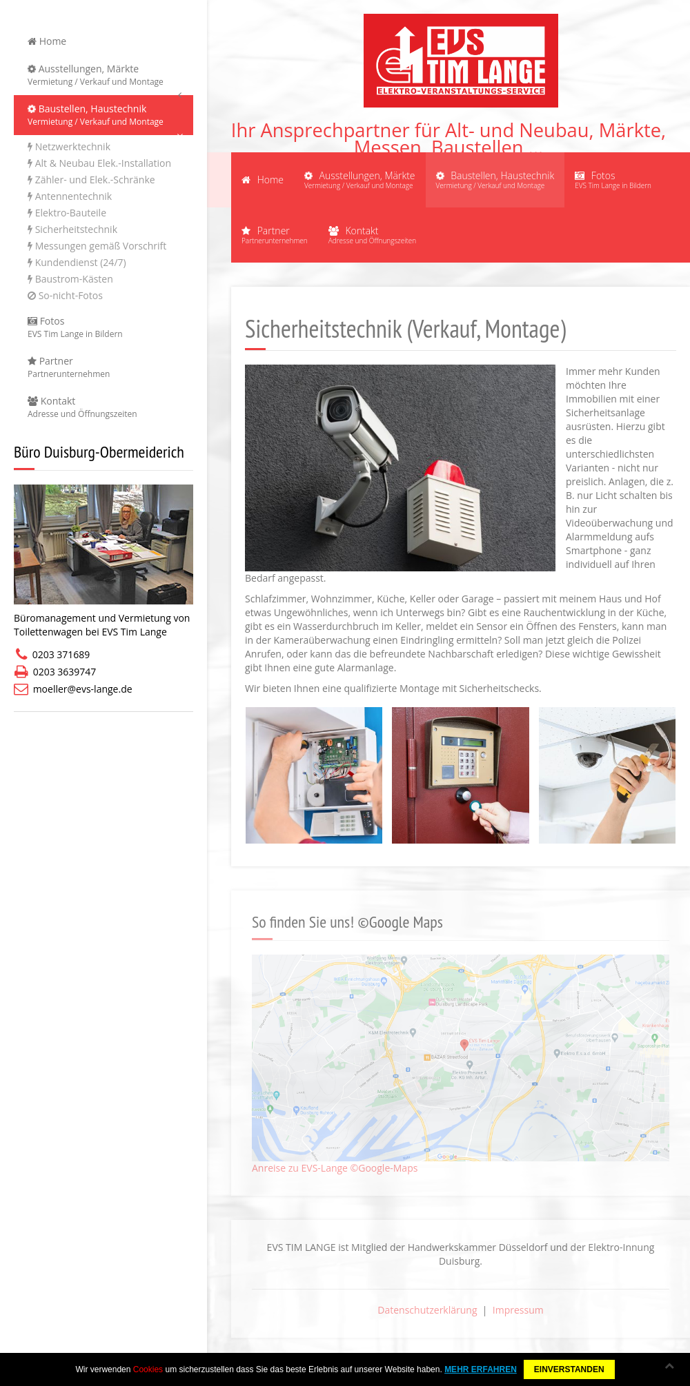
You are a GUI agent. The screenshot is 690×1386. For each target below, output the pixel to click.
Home (47, 41)
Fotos (103, 327)
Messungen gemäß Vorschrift (97, 245)
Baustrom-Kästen (70, 278)
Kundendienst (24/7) (77, 262)
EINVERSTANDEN (569, 1369)
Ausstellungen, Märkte (103, 75)
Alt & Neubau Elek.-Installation (99, 163)
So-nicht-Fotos (65, 295)
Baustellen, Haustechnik (103, 115)
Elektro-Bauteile (67, 212)
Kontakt (103, 407)
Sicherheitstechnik (72, 229)
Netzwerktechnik (69, 146)
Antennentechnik (70, 196)
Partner (103, 367)
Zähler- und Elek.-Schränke (91, 179)
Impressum (518, 1309)
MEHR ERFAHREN (480, 1369)
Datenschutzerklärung (427, 1309)
